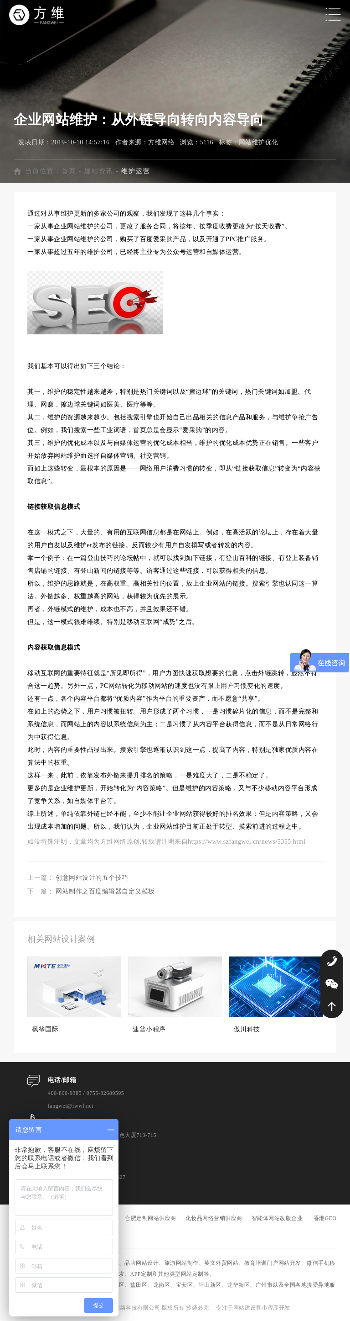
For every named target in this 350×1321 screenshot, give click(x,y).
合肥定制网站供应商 (150, 1218)
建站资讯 (98, 171)
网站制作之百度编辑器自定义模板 (105, 891)
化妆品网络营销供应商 (213, 1218)
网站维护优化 (258, 142)
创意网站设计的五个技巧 (92, 877)
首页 (69, 171)
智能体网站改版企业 (277, 1218)
